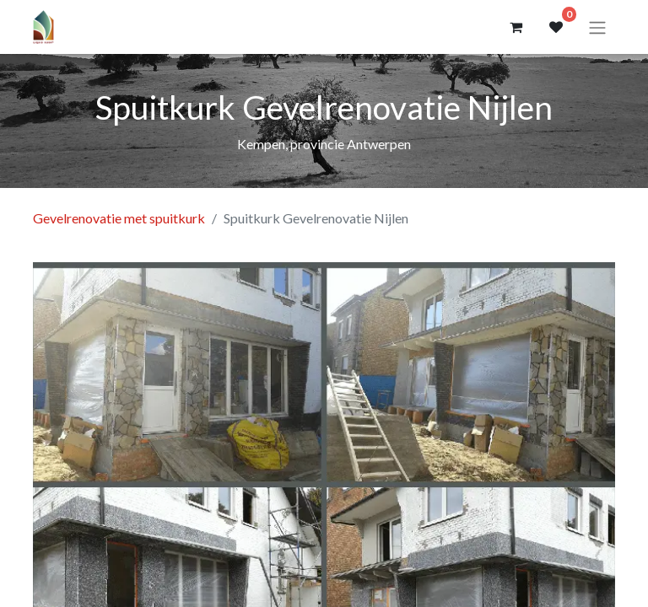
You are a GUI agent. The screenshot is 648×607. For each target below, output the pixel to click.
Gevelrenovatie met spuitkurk (119, 218)
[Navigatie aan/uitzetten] (597, 27)
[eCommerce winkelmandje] (515, 27)
